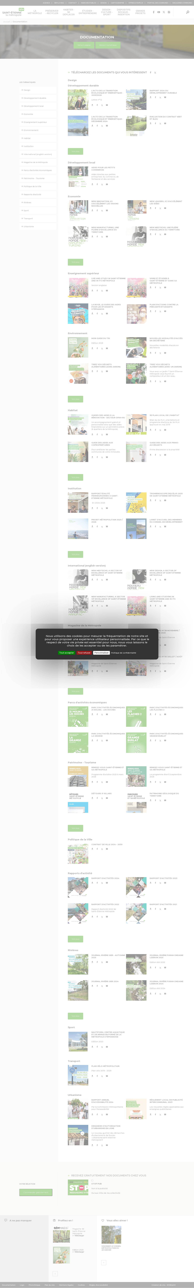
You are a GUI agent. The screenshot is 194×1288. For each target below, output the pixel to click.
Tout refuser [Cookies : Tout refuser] (84, 652)
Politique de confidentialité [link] (123, 653)
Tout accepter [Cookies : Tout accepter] (66, 652)
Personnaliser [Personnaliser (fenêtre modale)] (101, 652)
